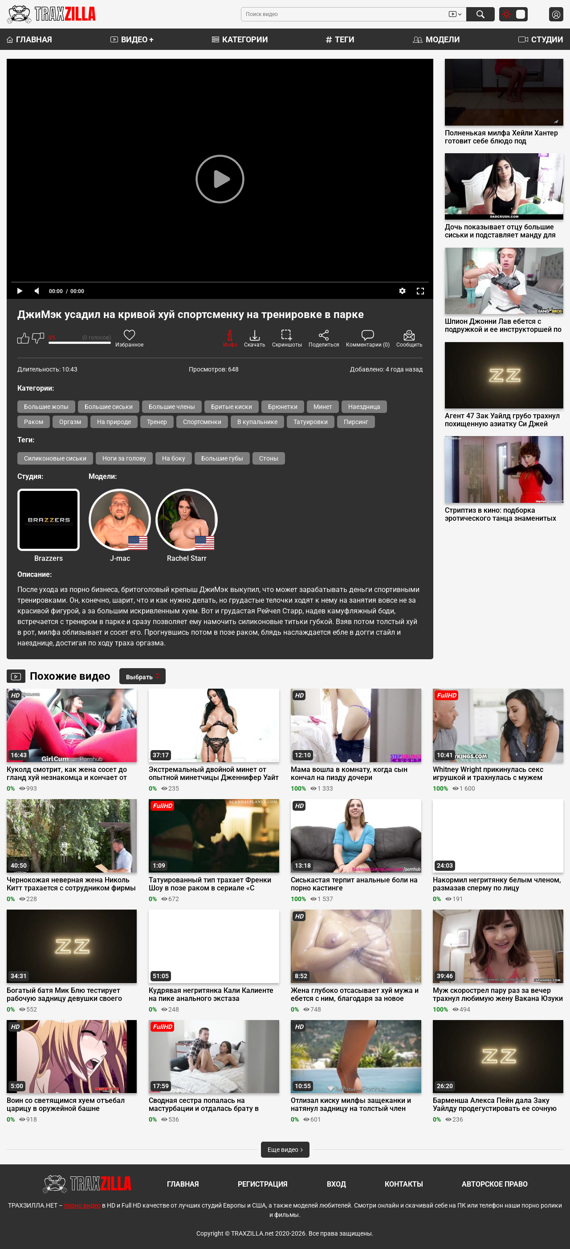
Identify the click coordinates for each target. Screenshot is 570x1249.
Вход (336, 1184)
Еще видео (285, 1149)
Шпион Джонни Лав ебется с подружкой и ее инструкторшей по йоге (503, 326)
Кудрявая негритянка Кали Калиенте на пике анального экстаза (211, 995)
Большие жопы (46, 406)
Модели (436, 39)
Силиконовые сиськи (55, 458)
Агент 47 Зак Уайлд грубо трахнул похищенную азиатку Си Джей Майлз (502, 420)
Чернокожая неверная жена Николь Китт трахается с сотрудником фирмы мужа (71, 884)
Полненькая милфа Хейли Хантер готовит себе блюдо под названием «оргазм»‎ (501, 137)
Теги (340, 39)
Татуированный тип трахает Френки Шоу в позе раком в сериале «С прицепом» (210, 884)
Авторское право (495, 1184)
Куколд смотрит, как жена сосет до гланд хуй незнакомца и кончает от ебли (67, 774)
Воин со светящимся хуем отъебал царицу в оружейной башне (66, 1105)
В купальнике (257, 421)
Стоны (268, 458)
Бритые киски (231, 406)
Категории (240, 39)
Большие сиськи (109, 406)
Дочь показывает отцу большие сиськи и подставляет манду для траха (500, 231)
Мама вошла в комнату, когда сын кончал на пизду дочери (349, 774)
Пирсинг (356, 421)
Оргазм (70, 421)
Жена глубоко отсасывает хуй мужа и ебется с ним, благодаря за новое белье (355, 995)
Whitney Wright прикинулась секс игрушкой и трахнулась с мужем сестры (488, 774)
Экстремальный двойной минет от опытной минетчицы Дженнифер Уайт (214, 774)
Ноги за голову (124, 458)
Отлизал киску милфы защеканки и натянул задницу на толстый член (351, 1105)
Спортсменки (202, 421)
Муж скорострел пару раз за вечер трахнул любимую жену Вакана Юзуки (498, 995)
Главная (29, 39)
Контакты (404, 1184)
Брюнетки (282, 406)
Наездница (364, 406)
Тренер (157, 421)
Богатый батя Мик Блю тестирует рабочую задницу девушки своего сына (64, 995)
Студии (540, 39)
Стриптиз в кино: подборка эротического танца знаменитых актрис (500, 514)
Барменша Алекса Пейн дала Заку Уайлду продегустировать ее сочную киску (495, 1105)
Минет (323, 406)
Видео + (132, 39)
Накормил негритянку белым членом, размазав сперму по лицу (497, 884)
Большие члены (172, 406)
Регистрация (263, 1184)
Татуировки (310, 421)
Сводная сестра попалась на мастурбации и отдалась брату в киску (204, 1105)
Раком (33, 421)
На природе (114, 421)
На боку (173, 458)
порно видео (82, 1205)
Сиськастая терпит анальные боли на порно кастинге (354, 884)
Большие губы (222, 458)
